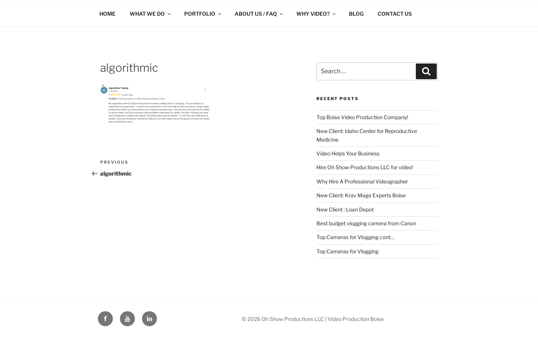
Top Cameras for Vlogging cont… (355, 237)
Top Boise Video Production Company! (362, 117)
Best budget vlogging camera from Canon (366, 223)
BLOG (356, 13)
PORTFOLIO (203, 13)
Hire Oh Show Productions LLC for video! (364, 167)
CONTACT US (395, 13)
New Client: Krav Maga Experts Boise (361, 195)
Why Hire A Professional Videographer (362, 181)
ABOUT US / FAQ (259, 13)
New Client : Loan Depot (345, 209)
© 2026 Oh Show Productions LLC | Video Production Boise (313, 319)
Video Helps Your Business (348, 153)
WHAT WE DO (151, 13)
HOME (107, 13)
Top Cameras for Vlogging (347, 251)
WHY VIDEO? (316, 13)
